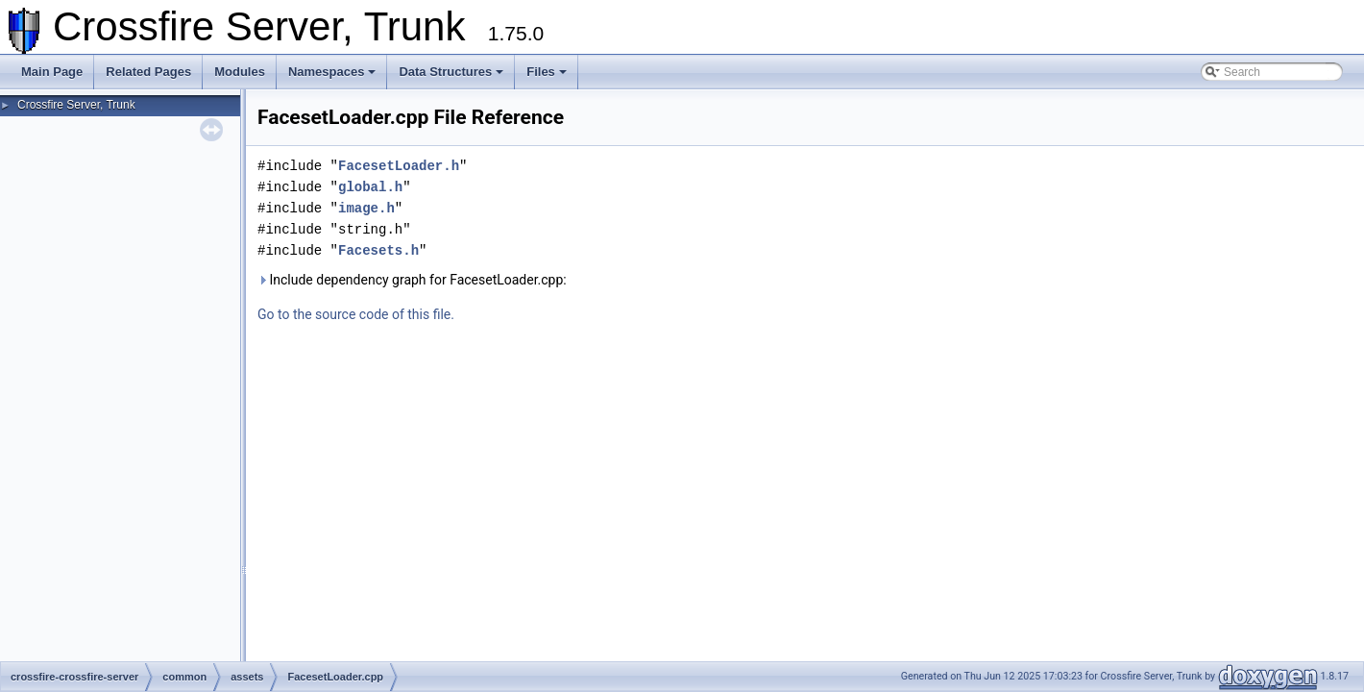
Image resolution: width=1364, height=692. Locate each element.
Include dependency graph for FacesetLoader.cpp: (412, 279)
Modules (239, 71)
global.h (370, 187)
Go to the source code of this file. (355, 314)
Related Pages (148, 71)
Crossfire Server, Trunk (76, 104)
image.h (366, 208)
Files (546, 71)
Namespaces (332, 71)
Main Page (52, 71)
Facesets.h (378, 250)
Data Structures (451, 71)
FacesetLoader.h (398, 166)
